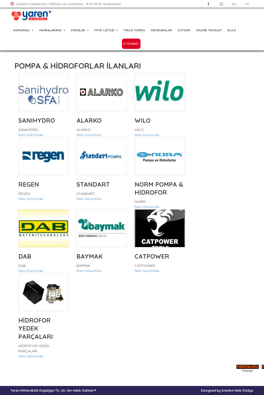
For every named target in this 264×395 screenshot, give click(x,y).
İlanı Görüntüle (30, 135)
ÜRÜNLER (78, 30)
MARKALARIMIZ (50, 30)
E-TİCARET (131, 44)
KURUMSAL (21, 30)
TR (247, 4)
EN (234, 4)
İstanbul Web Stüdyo (237, 390)
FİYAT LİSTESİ (104, 30)
